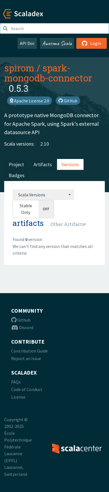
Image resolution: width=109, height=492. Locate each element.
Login (91, 43)
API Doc (27, 43)
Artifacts (43, 164)
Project (16, 164)
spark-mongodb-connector (48, 73)
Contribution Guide (29, 351)
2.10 (44, 144)
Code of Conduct (26, 389)
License (18, 397)
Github (20, 320)
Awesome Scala (57, 43)
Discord (22, 327)
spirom (19, 68)
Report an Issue (26, 358)
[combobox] (43, 194)
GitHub (67, 100)
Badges (17, 175)
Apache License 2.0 (29, 100)
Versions (70, 164)
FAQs (16, 382)
